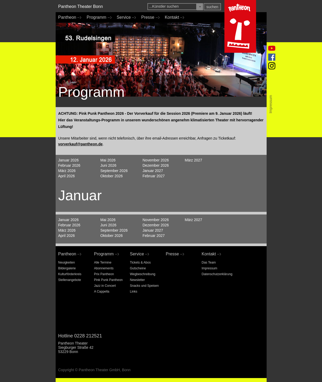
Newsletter (137, 280)
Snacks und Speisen (144, 286)
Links (133, 291)
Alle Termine (103, 262)
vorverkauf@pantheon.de (80, 144)
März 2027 (193, 160)
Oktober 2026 (111, 176)
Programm (97, 17)
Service (125, 17)
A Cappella (101, 291)
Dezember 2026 (156, 165)
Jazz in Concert (105, 286)
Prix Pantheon (104, 274)
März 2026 (67, 171)
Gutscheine (138, 268)
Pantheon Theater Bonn (80, 6)
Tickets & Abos (140, 262)
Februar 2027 (154, 176)
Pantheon (68, 17)
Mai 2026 (108, 160)
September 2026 (114, 171)
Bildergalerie (67, 268)
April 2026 (66, 176)
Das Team (209, 262)
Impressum (209, 268)
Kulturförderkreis (69, 274)
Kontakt (173, 17)
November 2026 (156, 160)
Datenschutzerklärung (217, 274)
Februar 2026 (69, 165)
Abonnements (104, 268)
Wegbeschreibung (143, 274)
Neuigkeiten (66, 262)
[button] (200, 6)
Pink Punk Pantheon (108, 280)
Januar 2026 (68, 160)
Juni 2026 (108, 165)
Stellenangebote (69, 280)
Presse (148, 17)
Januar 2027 (153, 171)
